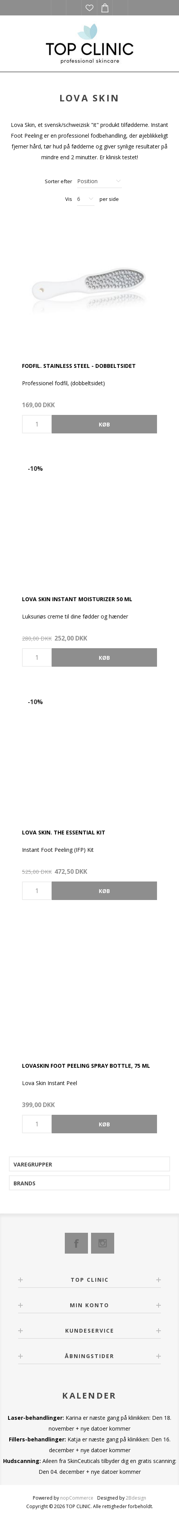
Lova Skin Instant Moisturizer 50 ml (77, 599)
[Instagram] (102, 1243)
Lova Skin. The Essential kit (63, 832)
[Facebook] (76, 1243)
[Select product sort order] (99, 181)
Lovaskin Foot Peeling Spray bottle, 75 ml (86, 1065)
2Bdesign (136, 1498)
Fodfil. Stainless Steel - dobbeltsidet (79, 365)
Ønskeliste (89, 7)
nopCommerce (76, 1498)
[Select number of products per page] (86, 199)
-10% (35, 468)
